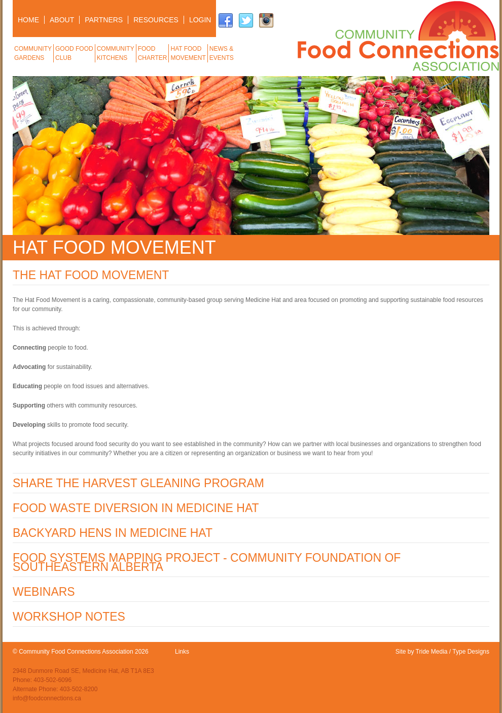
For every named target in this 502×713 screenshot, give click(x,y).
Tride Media (432, 651)
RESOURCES (155, 20)
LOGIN (200, 20)
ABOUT (62, 20)
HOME (28, 20)
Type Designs (470, 651)
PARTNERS (104, 20)
